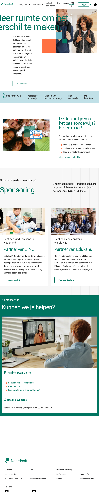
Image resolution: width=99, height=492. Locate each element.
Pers (31, 474)
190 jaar (33, 470)
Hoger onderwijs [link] (73, 96)
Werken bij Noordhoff (13, 479)
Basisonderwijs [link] (13, 95)
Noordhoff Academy (64, 470)
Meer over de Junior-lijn (69, 157)
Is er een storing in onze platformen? (24, 390)
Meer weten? (22, 83)
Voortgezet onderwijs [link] (32, 96)
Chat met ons (14, 386)
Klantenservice (63, 3)
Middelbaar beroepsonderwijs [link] (53, 96)
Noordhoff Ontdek (87, 479)
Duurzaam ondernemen (39, 479)
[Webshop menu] (38, 4)
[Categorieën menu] (24, 4)
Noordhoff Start (86, 474)
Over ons (8, 470)
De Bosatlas (61, 474)
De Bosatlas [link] (88, 96)
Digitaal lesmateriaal (50, 4)
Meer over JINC (14, 280)
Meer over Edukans (66, 280)
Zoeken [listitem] (69, 4)
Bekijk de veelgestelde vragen (21, 383)
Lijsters (59, 479)
